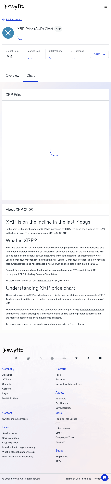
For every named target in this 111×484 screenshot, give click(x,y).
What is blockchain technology (18, 452)
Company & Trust (65, 437)
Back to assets (12, 19)
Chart (31, 75)
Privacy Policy (101, 478)
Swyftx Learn (9, 433)
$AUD (97, 54)
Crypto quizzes (10, 442)
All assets (61, 398)
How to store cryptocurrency (17, 456)
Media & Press (10, 398)
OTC (58, 423)
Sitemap (86, 478)
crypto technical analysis (90, 309)
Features (60, 379)
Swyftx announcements (15, 418)
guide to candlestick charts (51, 324)
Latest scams (63, 428)
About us (7, 374)
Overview (12, 75)
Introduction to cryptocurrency (18, 447)
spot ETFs (73, 270)
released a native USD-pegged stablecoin (58, 263)
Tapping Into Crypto (66, 418)
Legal (5, 393)
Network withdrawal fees (69, 384)
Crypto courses (10, 438)
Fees (58, 374)
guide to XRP (44, 280)
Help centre (62, 456)
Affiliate (6, 379)
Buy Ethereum (63, 407)
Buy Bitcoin (62, 403)
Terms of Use (73, 478)
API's (58, 461)
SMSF (59, 432)
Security (6, 384)
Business (60, 442)
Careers (6, 388)
